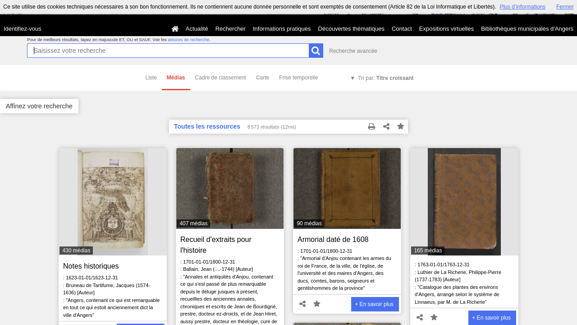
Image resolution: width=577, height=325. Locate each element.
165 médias (428, 250)
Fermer (565, 7)
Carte (262, 77)
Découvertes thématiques (351, 28)
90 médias (309, 223)
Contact (402, 28)
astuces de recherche (188, 39)
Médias (176, 77)
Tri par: (385, 78)
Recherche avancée (353, 51)
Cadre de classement (220, 77)
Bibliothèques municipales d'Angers (527, 28)
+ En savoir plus (374, 304)
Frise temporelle (298, 77)
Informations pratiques (282, 28)
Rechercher (230, 28)
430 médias (76, 250)
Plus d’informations (522, 7)
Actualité (197, 28)
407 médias (193, 223)
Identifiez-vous (22, 28)
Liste (151, 77)
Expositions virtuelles (446, 28)
